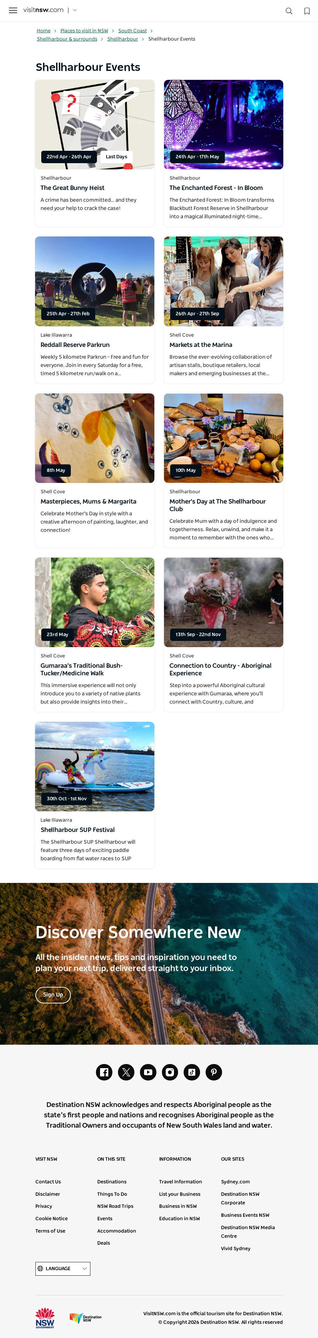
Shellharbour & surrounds (70, 39)
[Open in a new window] (94, 124)
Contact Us (48, 1182)
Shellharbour (125, 39)
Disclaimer (47, 1194)
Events (104, 1218)
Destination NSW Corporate (240, 1199)
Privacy (43, 1206)
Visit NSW (46, 1159)
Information (175, 1159)
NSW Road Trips (115, 1206)
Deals (103, 1243)
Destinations (112, 1182)
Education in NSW (179, 1218)
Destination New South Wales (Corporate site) (85, 1318)
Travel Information (180, 1182)
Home (47, 31)
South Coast (135, 31)
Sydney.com (235, 1182)
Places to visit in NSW (87, 31)
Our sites (232, 1159)
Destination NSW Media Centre (248, 1232)
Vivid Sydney (236, 1248)
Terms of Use (50, 1231)
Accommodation (116, 1231)
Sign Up (53, 995)
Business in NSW (178, 1206)
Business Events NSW (245, 1215)
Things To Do (112, 1194)
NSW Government (51, 1318)
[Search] (289, 12)
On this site (111, 1159)
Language (62, 1269)
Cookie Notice (51, 1218)
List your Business (179, 1194)
